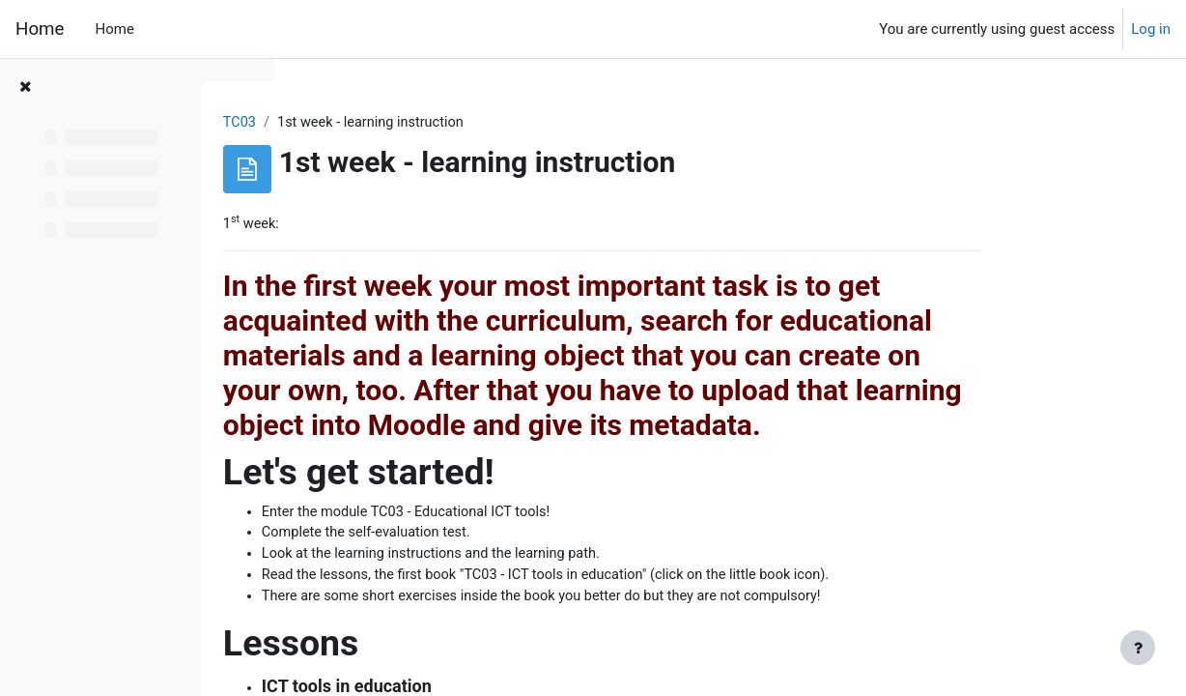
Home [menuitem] (114, 29)
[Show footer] (1137, 647)
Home (39, 29)
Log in (1151, 29)
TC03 (354, 122)
